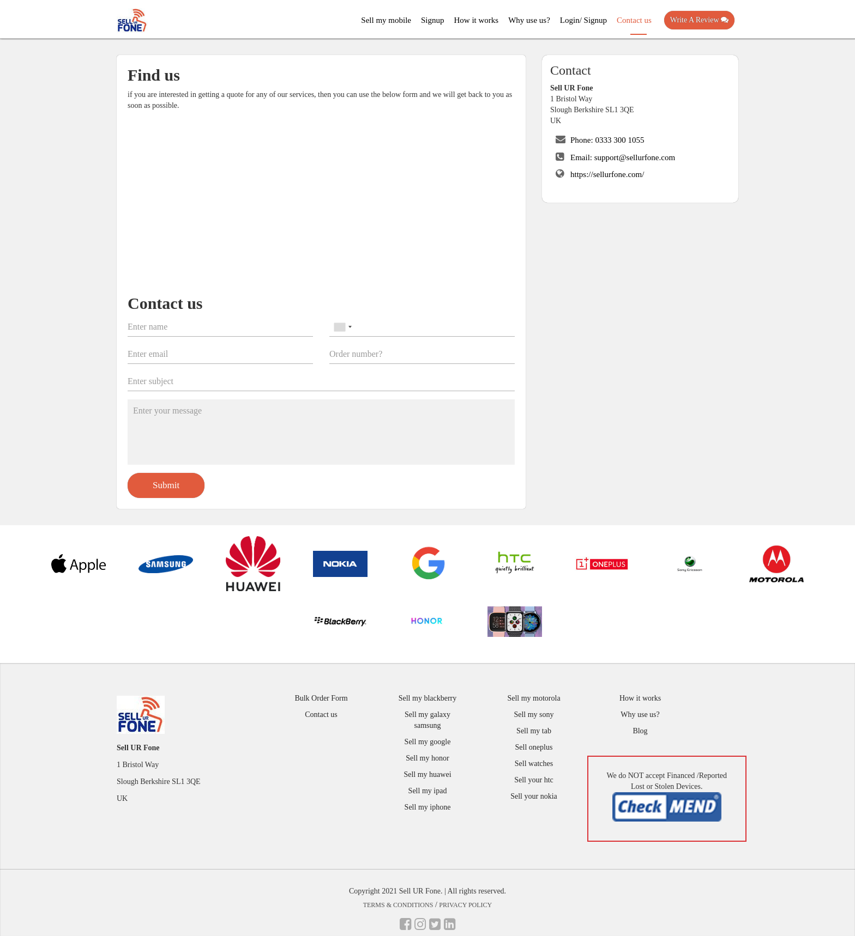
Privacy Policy (465, 905)
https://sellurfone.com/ (607, 174)
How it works (476, 20)
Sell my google (428, 742)
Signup (432, 20)
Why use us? (529, 20)
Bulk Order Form (320, 698)
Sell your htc (533, 780)
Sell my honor (427, 758)
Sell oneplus (534, 747)
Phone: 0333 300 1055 (607, 140)
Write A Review (699, 20)
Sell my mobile (386, 20)
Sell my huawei (427, 774)
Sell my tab (533, 731)
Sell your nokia (533, 796)
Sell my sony (533, 714)
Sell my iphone (428, 807)
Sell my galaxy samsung (427, 720)
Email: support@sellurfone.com (622, 157)
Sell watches (534, 763)
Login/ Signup (583, 20)
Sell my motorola (533, 698)
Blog (640, 731)
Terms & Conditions (398, 905)
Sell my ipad (427, 791)
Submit (166, 485)
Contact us (634, 20)
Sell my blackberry (428, 698)
